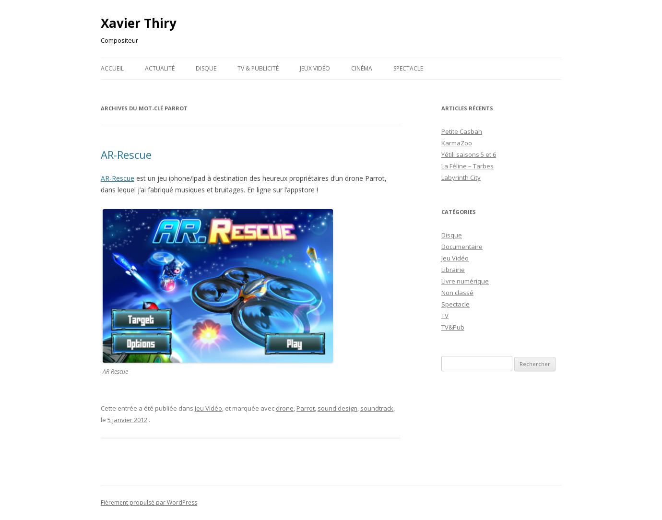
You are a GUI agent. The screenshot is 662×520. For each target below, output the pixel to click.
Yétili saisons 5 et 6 (468, 154)
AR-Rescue (126, 154)
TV (445, 315)
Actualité (160, 68)
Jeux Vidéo (315, 68)
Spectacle (408, 68)
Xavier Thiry (139, 23)
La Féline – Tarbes (467, 166)
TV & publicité (258, 68)
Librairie (453, 269)
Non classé (457, 292)
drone (285, 408)
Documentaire (462, 246)
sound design (337, 408)
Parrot (305, 408)
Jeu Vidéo (208, 408)
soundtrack (376, 408)
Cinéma (361, 68)
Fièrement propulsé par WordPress (149, 502)
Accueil (112, 68)
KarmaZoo (456, 143)
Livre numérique (465, 281)
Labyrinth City (461, 177)
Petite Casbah (461, 131)
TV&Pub (452, 327)
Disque (206, 68)
